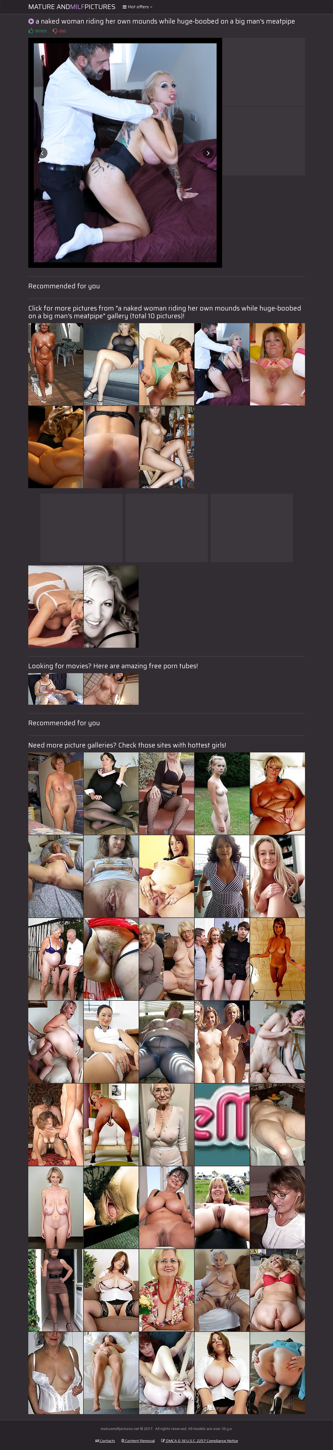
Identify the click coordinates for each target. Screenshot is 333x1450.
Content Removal (138, 1441)
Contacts (105, 1441)
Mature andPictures (72, 7)
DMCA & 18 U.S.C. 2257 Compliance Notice (199, 1441)
